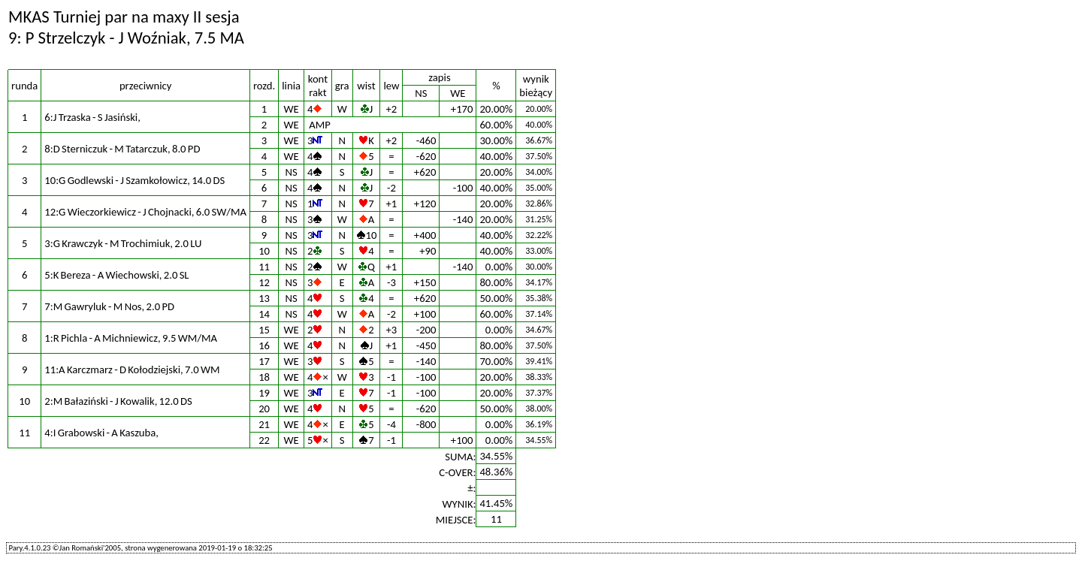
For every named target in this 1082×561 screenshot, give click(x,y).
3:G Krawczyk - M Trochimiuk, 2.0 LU (122, 243)
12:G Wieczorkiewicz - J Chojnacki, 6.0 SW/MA (145, 212)
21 (264, 424)
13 (264, 298)
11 (264, 266)
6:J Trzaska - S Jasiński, (92, 117)
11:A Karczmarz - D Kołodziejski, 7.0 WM (131, 369)
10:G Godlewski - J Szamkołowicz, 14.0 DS (134, 180)
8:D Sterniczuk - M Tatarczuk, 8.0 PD (122, 148)
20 (264, 408)
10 (264, 251)
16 (264, 345)
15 (264, 329)
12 (264, 282)
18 (264, 377)
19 (264, 393)
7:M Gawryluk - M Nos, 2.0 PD (109, 306)
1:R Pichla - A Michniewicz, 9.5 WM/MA (130, 338)
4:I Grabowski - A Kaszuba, (101, 432)
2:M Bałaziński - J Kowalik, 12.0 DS (118, 401)
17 (264, 361)
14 (264, 314)
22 (264, 440)
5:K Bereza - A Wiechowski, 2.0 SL (116, 275)
